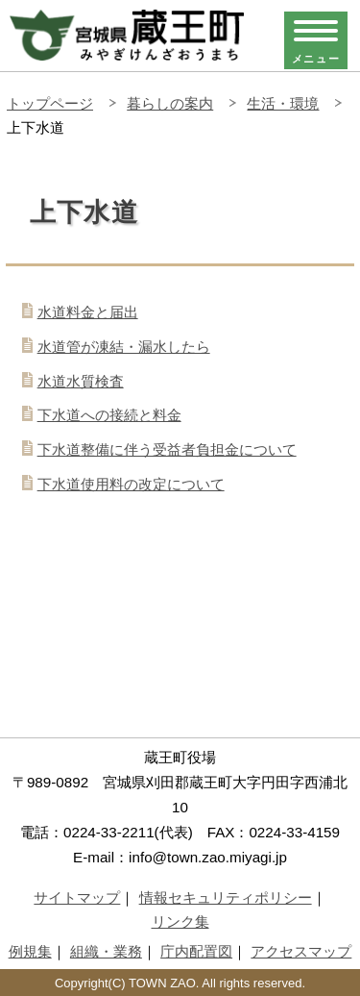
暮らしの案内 (170, 103)
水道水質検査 (80, 381)
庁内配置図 (196, 951)
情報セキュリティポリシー (225, 897)
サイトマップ (77, 897)
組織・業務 (106, 951)
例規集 (30, 951)
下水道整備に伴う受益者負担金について (167, 449)
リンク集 (180, 921)
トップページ (50, 103)
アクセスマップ (301, 951)
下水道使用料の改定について (131, 484)
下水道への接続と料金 (109, 415)
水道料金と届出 (87, 312)
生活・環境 (283, 103)
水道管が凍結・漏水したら (123, 346)
